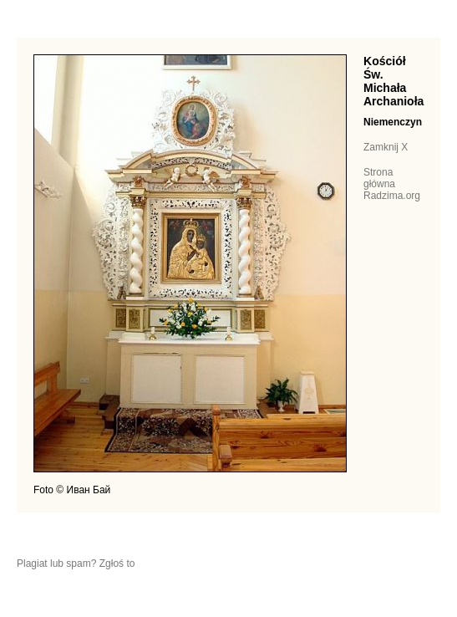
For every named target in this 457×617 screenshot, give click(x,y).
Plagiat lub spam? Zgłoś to (76, 563)
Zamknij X (385, 147)
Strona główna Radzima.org (391, 183)
